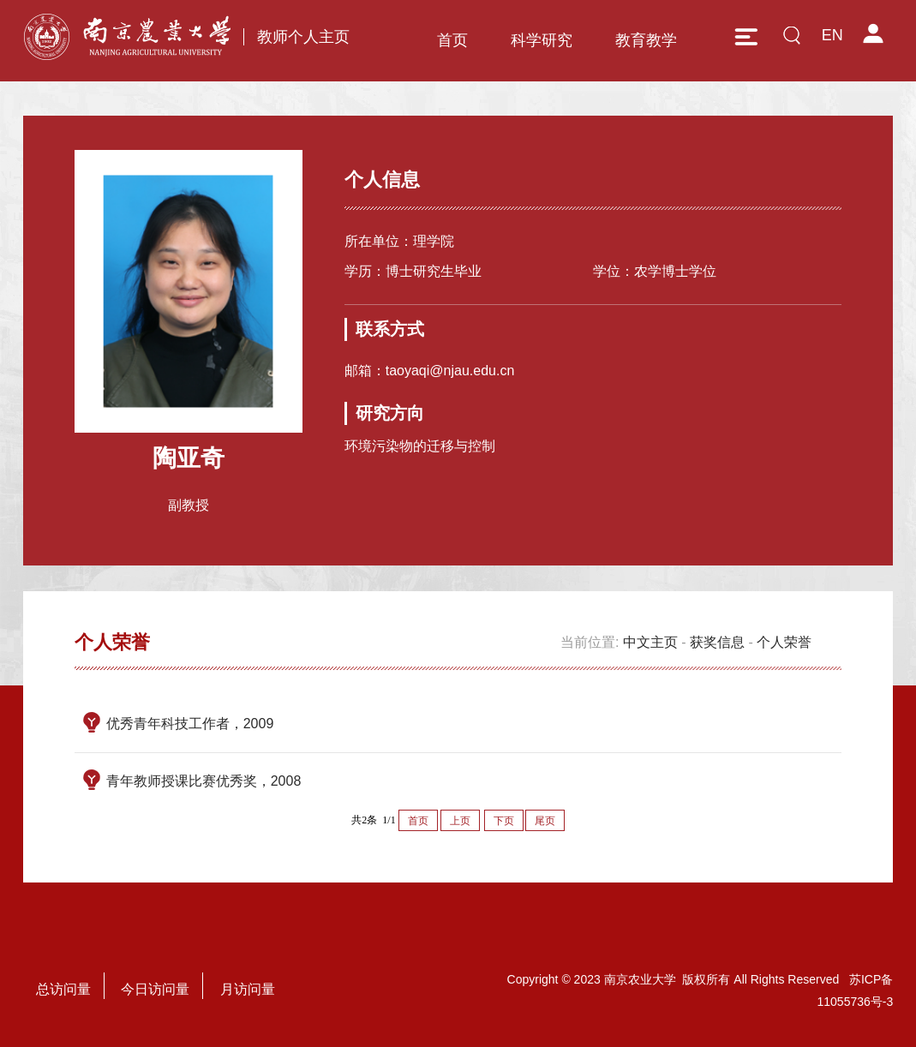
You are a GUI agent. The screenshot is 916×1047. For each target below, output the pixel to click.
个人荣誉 (784, 642)
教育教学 (646, 40)
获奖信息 (717, 642)
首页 (452, 40)
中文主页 (650, 642)
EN (832, 35)
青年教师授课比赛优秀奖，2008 (204, 781)
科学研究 (541, 40)
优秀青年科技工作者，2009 (190, 723)
